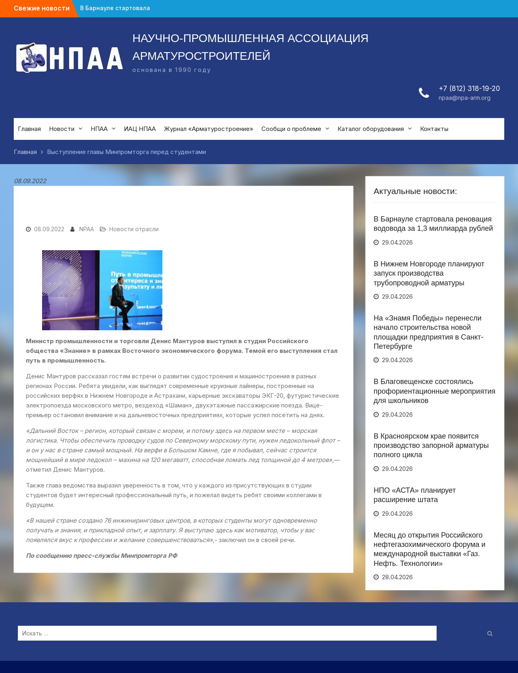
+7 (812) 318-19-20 (469, 88)
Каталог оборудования (371, 129)
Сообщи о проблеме (291, 129)
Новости (61, 129)
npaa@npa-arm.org (464, 97)
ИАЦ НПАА (140, 129)
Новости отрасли (134, 229)
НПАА (99, 129)
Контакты (434, 129)
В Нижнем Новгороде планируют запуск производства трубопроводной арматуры (429, 273)
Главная (29, 129)
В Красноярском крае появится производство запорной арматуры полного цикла (431, 445)
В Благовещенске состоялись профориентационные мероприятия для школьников (434, 391)
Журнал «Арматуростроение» (208, 129)
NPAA (86, 229)
